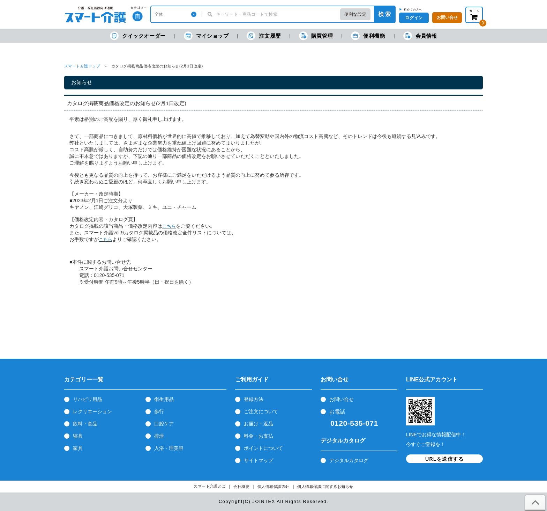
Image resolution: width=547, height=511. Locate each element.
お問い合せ (341, 399)
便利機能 (368, 35)
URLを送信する (444, 459)
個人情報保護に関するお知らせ (325, 487)
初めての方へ (413, 9)
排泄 (159, 435)
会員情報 (420, 35)
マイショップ (206, 35)
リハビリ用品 (87, 399)
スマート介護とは (210, 486)
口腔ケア (164, 423)
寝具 (78, 435)
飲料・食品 (85, 423)
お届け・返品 (258, 423)
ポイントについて (263, 448)
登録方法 (253, 399)
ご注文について (261, 411)
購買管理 (316, 35)
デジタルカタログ (348, 460)
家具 (78, 448)
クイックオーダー (138, 35)
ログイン (413, 17)
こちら (169, 226)
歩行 (159, 411)
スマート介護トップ (82, 66)
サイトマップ (258, 460)
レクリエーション (92, 411)
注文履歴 (263, 35)
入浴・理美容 (168, 448)
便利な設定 (355, 14)
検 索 (384, 14)
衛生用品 (164, 399)
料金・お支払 (258, 435)
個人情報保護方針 (273, 487)
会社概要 (241, 487)
